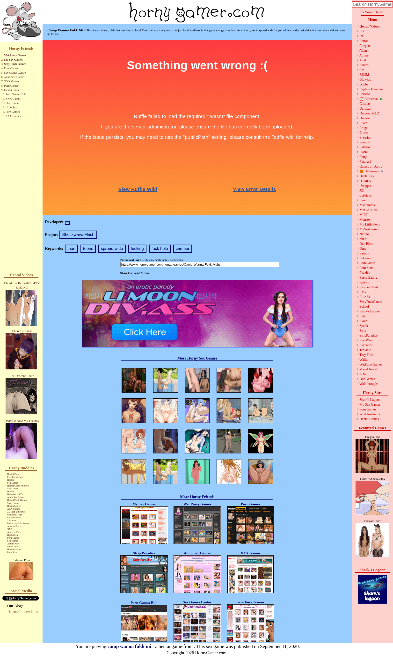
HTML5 (365, 181)
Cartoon (364, 94)
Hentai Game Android (18, 485)
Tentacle (365, 350)
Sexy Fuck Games (15, 64)
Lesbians (365, 195)
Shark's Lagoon (369, 311)
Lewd (363, 200)
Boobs (363, 84)
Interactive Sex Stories (18, 523)
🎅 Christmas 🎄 (371, 99)
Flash (363, 152)
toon (71, 248)
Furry (363, 157)
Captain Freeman (371, 89)
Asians (364, 65)
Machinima (367, 205)
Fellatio (364, 147)
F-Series (365, 137)
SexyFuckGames (370, 301)
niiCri (363, 239)
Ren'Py (364, 282)
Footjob (364, 142)
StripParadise (368, 335)
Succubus (365, 345)
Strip (362, 330)
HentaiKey (366, 176)
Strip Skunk (12, 103)
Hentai (10, 480)
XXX (10, 529)
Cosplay (365, 104)
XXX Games (11, 81)
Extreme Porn (14, 517)
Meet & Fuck (368, 210)
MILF (363, 215)
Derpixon (365, 108)
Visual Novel (368, 369)
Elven (363, 123)
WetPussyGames (370, 364)
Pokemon (365, 258)
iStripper (365, 186)
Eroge (363, 128)
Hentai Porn (13, 474)
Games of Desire (370, 166)
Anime (364, 55)
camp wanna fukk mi (129, 646)
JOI (361, 190)
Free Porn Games (15, 477)
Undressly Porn (14, 514)
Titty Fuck (366, 355)
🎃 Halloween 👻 (371, 171)
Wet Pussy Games (15, 55)
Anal (362, 60)
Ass (361, 70)
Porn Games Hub (16, 94)
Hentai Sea (12, 535)
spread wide (112, 248)
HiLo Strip (12, 107)
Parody (364, 253)
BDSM (364, 75)
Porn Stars (12, 552)
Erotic (363, 132)
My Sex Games (13, 59)
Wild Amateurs (369, 414)
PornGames (367, 263)
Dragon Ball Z (369, 113)
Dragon (364, 118)
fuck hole (160, 248)
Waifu (363, 359)
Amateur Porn (14, 526)
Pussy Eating (368, 277)
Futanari (365, 161)
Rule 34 (364, 297)
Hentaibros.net (14, 549)
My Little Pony (369, 224)
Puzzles (364, 273)
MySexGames (368, 229)
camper (182, 248)
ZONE (363, 374)
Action (364, 41)
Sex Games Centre (15, 72)
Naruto (364, 234)
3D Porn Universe (16, 511)
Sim (362, 316)
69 (361, 36)
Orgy (362, 248)
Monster (365, 219)
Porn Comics (13, 546)
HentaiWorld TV (15, 494)
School (364, 306)
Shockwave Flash (78, 234)
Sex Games (12, 482)
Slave (363, 321)
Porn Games (11, 68)
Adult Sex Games (14, 77)
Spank (363, 326)
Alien (363, 50)
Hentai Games (14, 506)
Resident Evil (368, 287)
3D (361, 31)
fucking (137, 248)
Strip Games (13, 503)
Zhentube (11, 520)
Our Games (367, 379)
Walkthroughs (368, 384)
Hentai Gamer (12, 90)
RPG (362, 292)
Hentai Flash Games (17, 500)
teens (88, 248)
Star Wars (365, 340)
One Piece (366, 244)
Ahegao (364, 46)
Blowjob (365, 79)
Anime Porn (13, 543)
